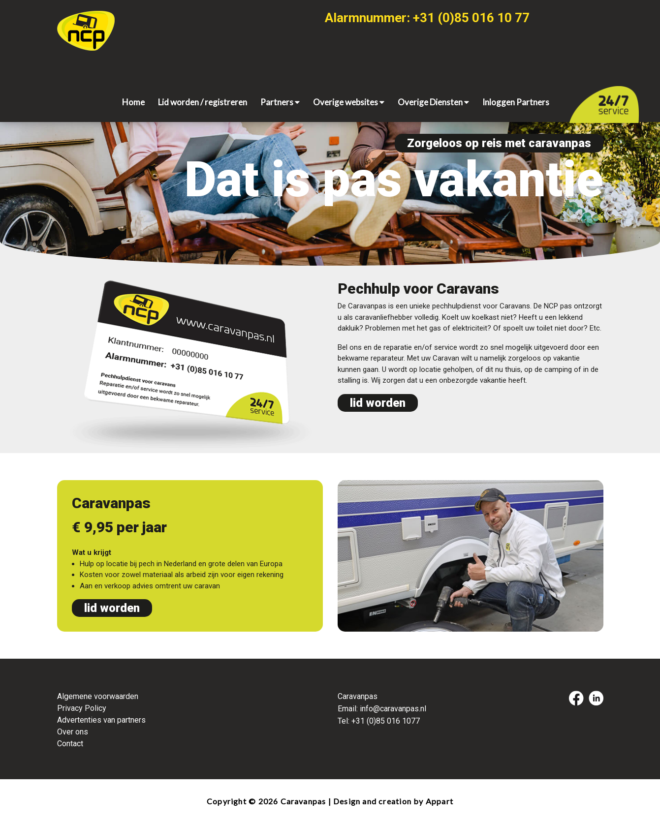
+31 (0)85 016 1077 (385, 721)
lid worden (378, 403)
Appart (439, 801)
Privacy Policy (81, 708)
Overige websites (348, 102)
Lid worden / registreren (202, 102)
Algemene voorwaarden (97, 696)
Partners (280, 102)
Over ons (72, 731)
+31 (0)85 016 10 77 (471, 17)
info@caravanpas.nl (393, 708)
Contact (70, 743)
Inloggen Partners (515, 102)
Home (133, 102)
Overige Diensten (433, 102)
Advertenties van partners (101, 720)
